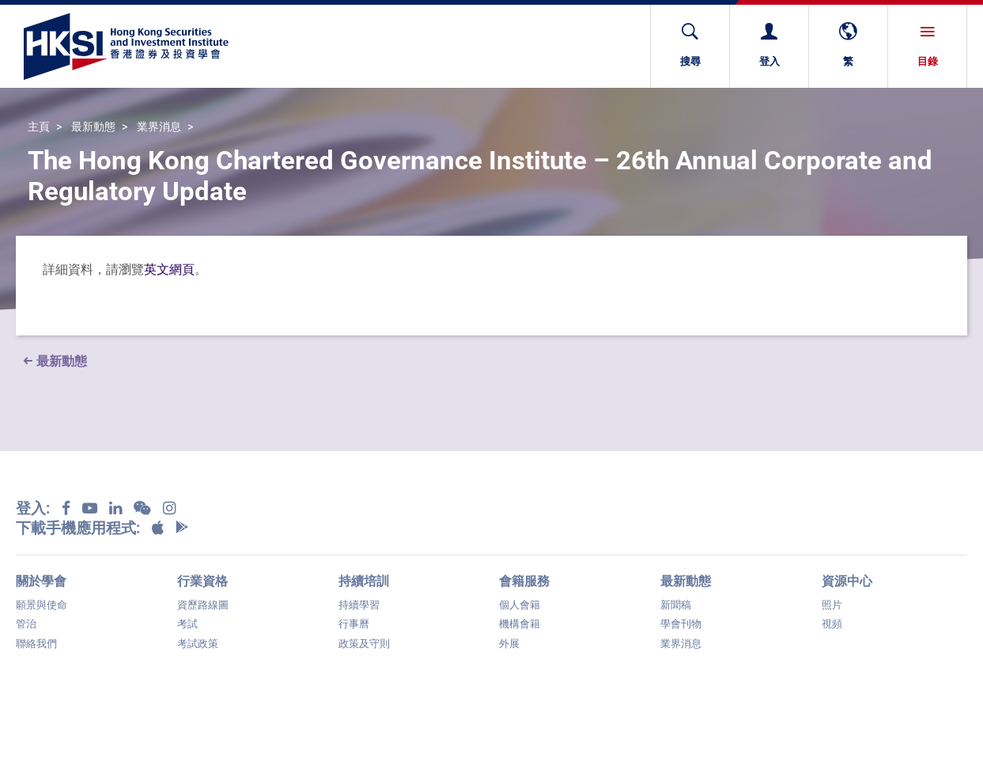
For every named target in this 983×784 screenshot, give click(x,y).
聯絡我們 (36, 644)
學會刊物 (680, 624)
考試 (187, 624)
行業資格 (202, 581)
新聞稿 (675, 605)
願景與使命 (41, 605)
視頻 (832, 624)
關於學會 (41, 581)
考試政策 (197, 644)
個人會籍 (519, 605)
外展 (509, 644)
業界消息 (159, 127)
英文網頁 (169, 269)
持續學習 (359, 605)
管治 (26, 624)
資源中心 (847, 581)
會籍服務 (524, 581)
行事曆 (353, 624)
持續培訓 (363, 581)
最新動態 (93, 127)
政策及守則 (364, 644)
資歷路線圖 (203, 605)
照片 (832, 605)
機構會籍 (519, 624)
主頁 (39, 127)
